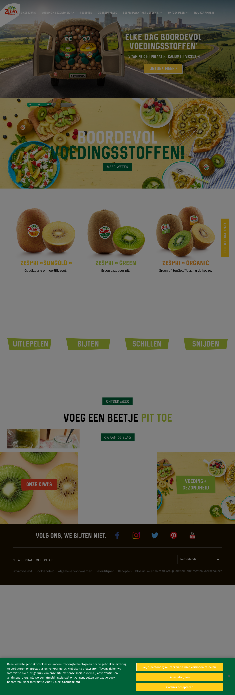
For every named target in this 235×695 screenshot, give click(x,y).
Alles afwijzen (180, 677)
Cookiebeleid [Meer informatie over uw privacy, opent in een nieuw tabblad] (71, 682)
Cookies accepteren (179, 687)
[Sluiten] (229, 676)
